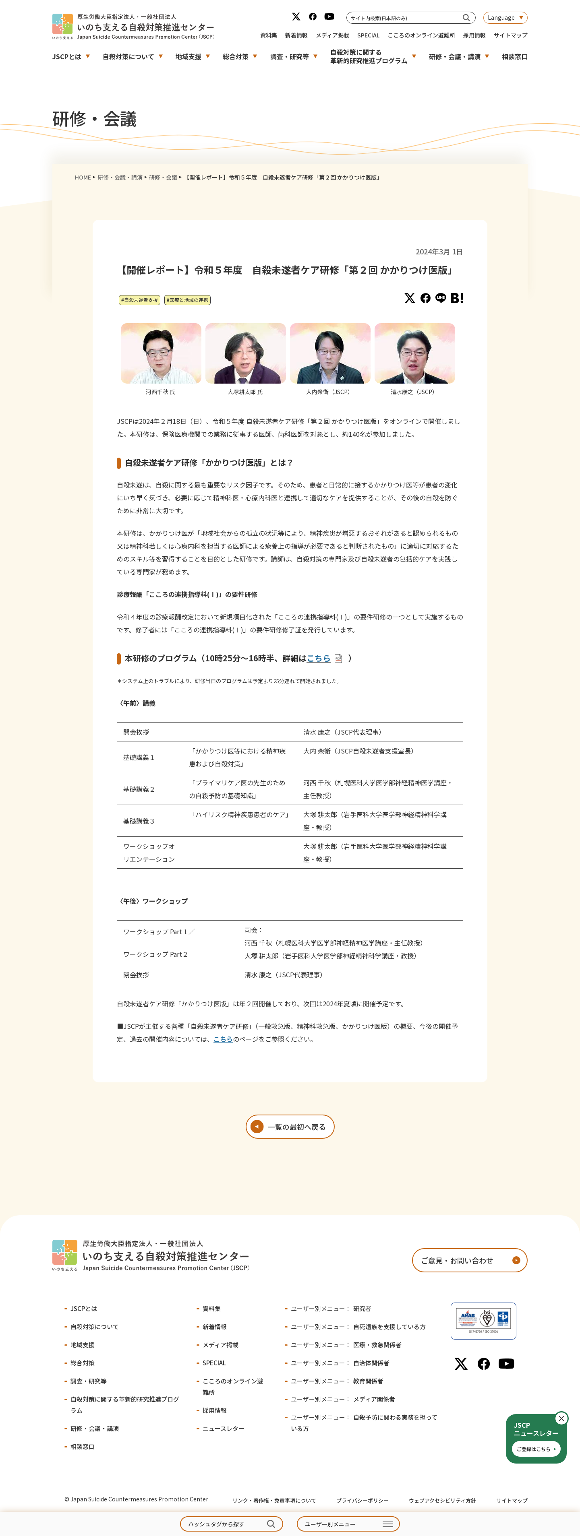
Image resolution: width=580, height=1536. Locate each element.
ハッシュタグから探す (216, 1524)
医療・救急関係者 (346, 1344)
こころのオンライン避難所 (421, 35)
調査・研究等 (289, 56)
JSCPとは (66, 56)
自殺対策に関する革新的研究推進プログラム (369, 56)
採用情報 (474, 35)
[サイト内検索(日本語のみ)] (466, 17)
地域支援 (188, 56)
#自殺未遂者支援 (139, 299)
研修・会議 (163, 177)
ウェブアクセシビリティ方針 (442, 1500)
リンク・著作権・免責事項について (274, 1500)
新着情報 (296, 35)
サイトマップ (511, 35)
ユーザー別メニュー (330, 1524)
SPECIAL (368, 35)
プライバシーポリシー (362, 1500)
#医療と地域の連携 (187, 299)
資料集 (268, 35)
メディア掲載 (332, 35)
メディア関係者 (343, 1399)
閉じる (568, 1418)
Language (501, 17)
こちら (223, 1039)
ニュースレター (223, 1428)
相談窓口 (515, 56)
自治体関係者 (340, 1362)
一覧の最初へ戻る (297, 1126)
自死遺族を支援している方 (358, 1326)
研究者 (331, 1308)
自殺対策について (128, 56)
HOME (83, 177)
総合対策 (236, 56)
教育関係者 (337, 1381)
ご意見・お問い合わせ (457, 1260)
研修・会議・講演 (455, 56)
